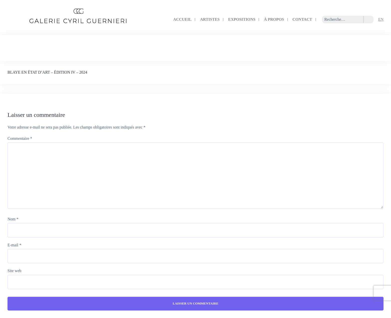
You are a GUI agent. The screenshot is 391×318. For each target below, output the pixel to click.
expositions (241, 19)
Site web (14, 271)
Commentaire (19, 138)
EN (381, 19)
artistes (210, 19)
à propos (274, 19)
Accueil (182, 19)
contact (302, 19)
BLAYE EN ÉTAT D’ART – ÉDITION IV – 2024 (47, 72)
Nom (12, 219)
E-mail (14, 245)
